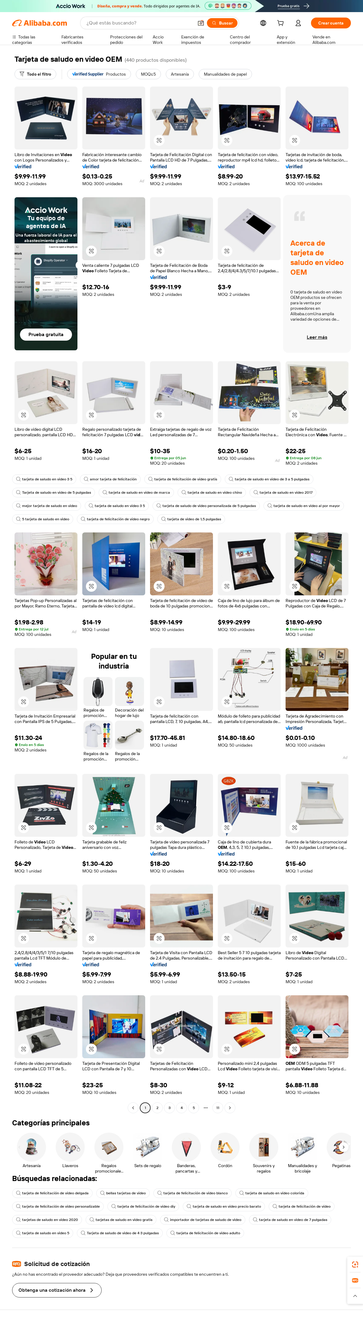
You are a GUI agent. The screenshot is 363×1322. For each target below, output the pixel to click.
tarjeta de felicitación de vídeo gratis (182, 479)
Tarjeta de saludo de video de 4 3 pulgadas (120, 1233)
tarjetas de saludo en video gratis (121, 1219)
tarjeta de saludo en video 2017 (282, 492)
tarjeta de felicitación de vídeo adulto (205, 1233)
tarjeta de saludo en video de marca (136, 492)
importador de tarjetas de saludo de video (202, 1219)
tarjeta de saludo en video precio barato (224, 1206)
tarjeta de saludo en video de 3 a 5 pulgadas (269, 479)
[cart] (281, 23)
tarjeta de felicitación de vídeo (302, 1206)
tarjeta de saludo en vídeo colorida (271, 1193)
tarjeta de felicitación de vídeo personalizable (58, 1206)
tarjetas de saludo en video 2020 (47, 1219)
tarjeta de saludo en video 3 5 (44, 479)
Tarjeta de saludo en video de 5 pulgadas (53, 492)
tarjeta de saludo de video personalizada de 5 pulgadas (206, 505)
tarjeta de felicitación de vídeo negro (115, 519)
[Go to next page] (229, 1107)
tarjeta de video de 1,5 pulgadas (191, 519)
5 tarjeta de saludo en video (42, 519)
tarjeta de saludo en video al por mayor (303, 505)
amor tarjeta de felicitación (110, 479)
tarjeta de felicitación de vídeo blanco (192, 1193)
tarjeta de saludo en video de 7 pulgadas (290, 1219)
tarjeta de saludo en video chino (212, 492)
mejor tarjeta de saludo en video (46, 505)
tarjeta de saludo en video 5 (42, 1233)
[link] (355, 1264)
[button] (200, 23)
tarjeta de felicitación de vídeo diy (143, 1206)
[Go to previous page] (133, 1107)
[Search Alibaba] (139, 23)
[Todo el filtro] (35, 74)
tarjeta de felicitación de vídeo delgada (52, 1193)
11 (217, 1108)
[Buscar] (222, 23)
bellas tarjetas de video (123, 1193)
